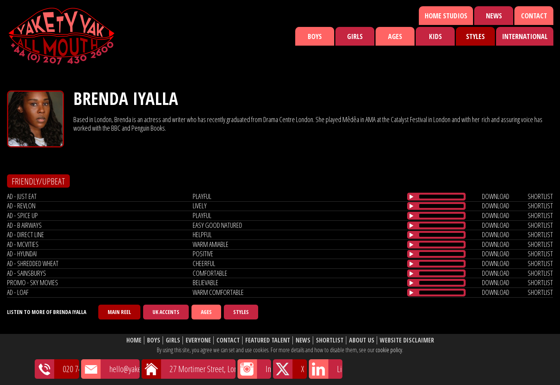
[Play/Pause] (411, 196)
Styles (475, 36)
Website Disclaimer (407, 340)
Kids (435, 36)
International (525, 36)
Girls (355, 36)
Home (134, 340)
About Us (361, 340)
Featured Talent (267, 340)
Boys (315, 36)
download (495, 196)
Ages (395, 36)
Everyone (198, 340)
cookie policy (389, 350)
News (494, 15)
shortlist (540, 196)
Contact (534, 15)
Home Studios (446, 15)
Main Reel (119, 312)
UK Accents (165, 312)
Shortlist (330, 340)
